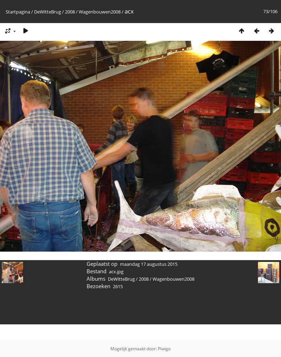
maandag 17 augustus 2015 (148, 264)
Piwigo (164, 349)
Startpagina (18, 12)
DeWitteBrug (47, 12)
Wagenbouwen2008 (100, 12)
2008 (70, 12)
